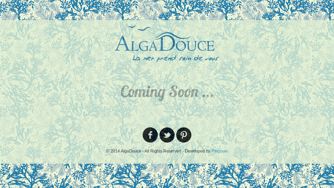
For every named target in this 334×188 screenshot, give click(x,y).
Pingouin (219, 151)
